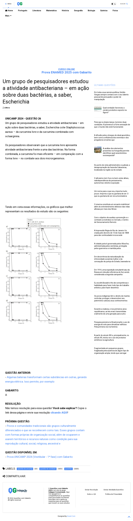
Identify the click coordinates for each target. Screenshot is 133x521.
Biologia (91, 11)
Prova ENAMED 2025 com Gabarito (67, 72)
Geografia (78, 11)
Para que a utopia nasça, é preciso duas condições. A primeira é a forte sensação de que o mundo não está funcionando (112, 124)
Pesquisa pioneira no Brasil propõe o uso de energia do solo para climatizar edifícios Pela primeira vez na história (112, 324)
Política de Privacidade (113, 494)
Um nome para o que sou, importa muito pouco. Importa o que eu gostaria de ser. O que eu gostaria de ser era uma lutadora (111, 193)
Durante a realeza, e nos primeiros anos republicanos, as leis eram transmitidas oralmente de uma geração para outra (110, 311)
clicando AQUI (59, 412)
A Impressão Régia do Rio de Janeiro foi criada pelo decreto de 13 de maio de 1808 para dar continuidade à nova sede (111, 232)
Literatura (36, 11)
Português (22, 11)
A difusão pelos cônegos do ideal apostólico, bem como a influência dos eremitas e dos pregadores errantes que (112, 137)
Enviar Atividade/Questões (114, 490)
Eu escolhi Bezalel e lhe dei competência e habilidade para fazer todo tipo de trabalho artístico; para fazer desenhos (111, 285)
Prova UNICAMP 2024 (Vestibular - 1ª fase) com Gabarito (40, 456)
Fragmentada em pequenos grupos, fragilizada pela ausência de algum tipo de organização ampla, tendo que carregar (111, 350)
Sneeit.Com (71, 516)
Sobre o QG (91, 494)
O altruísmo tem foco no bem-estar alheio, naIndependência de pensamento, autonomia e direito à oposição (111, 180)
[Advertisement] (66, 45)
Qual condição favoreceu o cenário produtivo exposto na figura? (115, 110)
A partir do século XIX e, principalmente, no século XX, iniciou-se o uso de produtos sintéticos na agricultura (111, 337)
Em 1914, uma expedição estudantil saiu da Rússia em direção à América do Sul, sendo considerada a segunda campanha (112, 272)
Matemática (51, 11)
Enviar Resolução (91, 490)
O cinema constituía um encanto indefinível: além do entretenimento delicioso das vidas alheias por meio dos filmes (112, 206)
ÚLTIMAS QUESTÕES (104, 85)
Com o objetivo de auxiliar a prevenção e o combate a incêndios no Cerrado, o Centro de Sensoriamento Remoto (111, 219)
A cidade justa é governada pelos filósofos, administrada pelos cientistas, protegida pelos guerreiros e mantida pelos (111, 246)
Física (115, 11)
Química (103, 11)
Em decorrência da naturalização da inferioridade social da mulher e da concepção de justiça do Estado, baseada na (112, 259)
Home (9, 11)
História (65, 11)
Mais (8, 16)
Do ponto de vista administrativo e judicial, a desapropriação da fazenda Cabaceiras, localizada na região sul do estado (112, 167)
